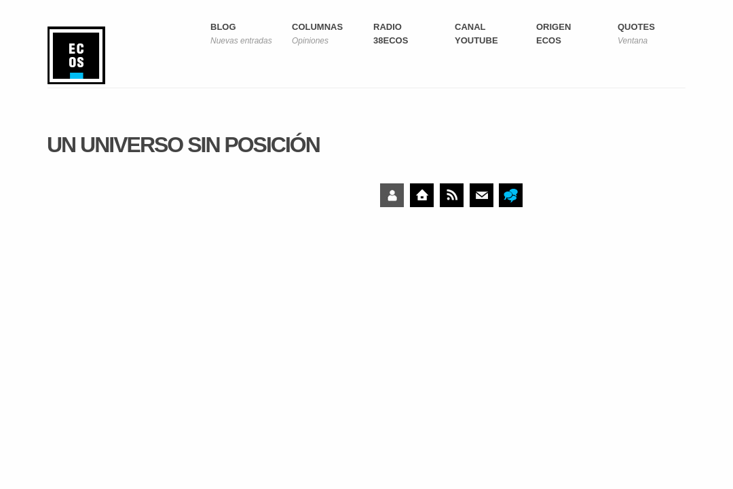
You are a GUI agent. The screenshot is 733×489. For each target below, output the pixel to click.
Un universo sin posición (183, 144)
